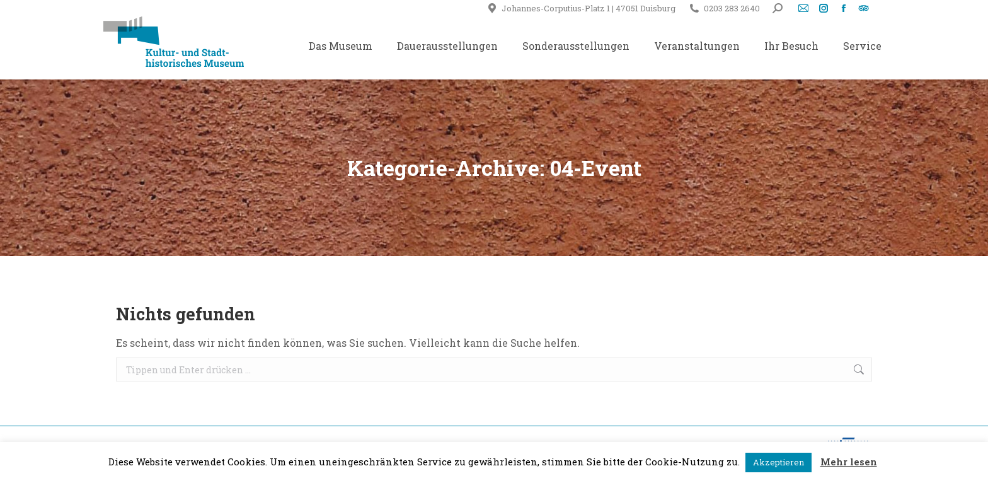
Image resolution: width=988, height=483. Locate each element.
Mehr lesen (848, 461)
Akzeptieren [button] (778, 462)
